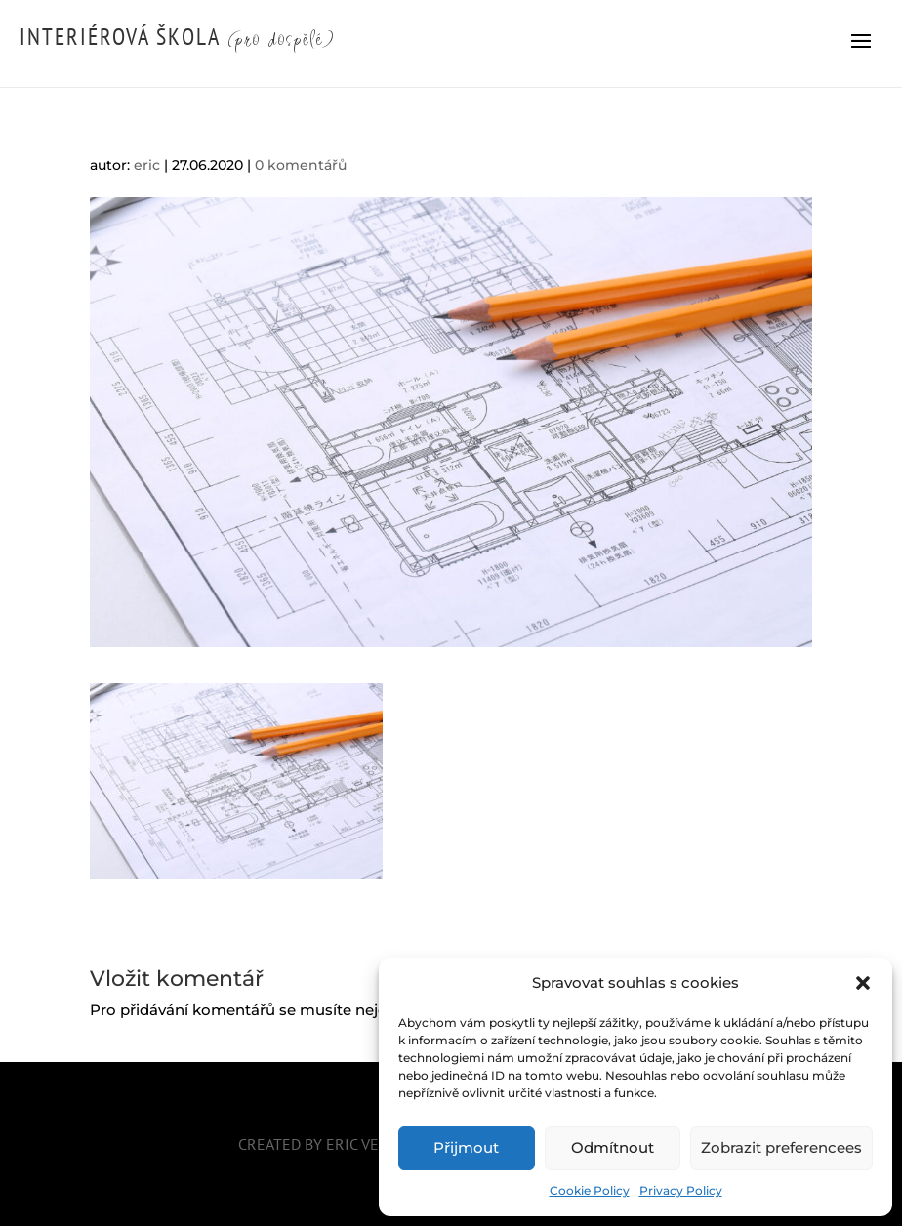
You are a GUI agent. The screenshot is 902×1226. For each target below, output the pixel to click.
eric (147, 165)
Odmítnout (612, 1147)
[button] (863, 983)
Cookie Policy (590, 1190)
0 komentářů (301, 165)
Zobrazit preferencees (781, 1147)
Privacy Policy (680, 1190)
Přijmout (466, 1147)
